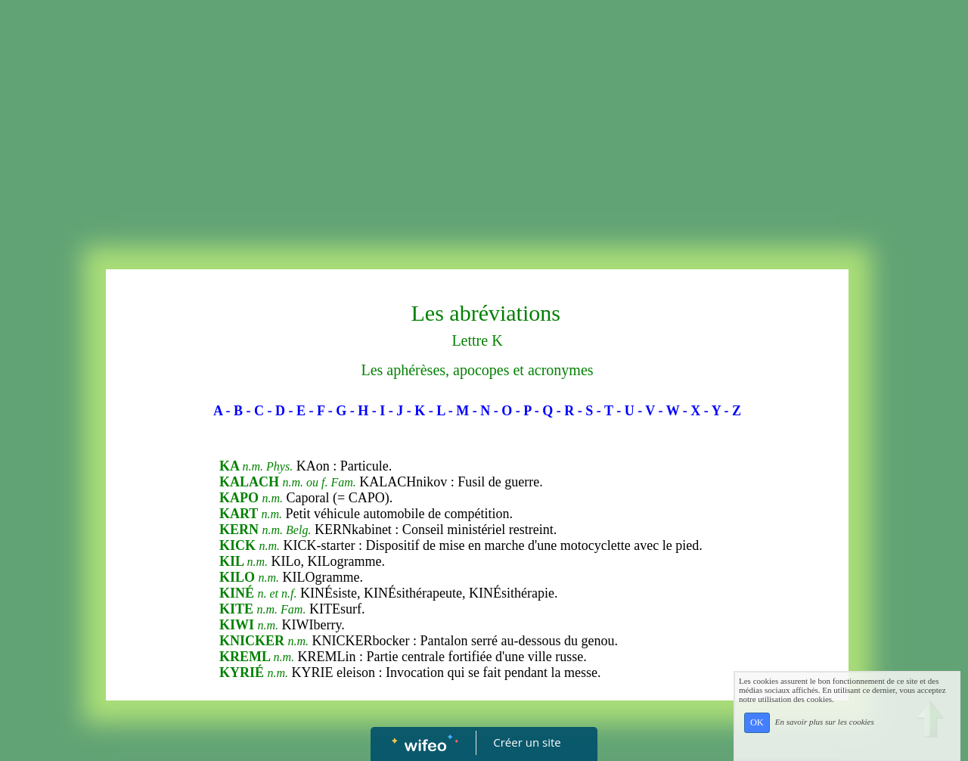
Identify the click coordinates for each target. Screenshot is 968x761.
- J (396, 410)
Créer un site (527, 742)
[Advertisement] (484, 125)
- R (566, 410)
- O (503, 410)
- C (255, 410)
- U (625, 410)
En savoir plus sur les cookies (824, 721)
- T (605, 410)
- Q (544, 410)
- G (337, 410)
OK (757, 722)
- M (458, 410)
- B (234, 410)
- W (669, 410)
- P (524, 410)
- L (437, 410)
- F (316, 410)
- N (482, 410)
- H (359, 410)
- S (586, 410)
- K (416, 410)
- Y (712, 410)
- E (297, 410)
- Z (733, 410)
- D (276, 410)
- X (692, 410)
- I (379, 410)
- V (646, 410)
